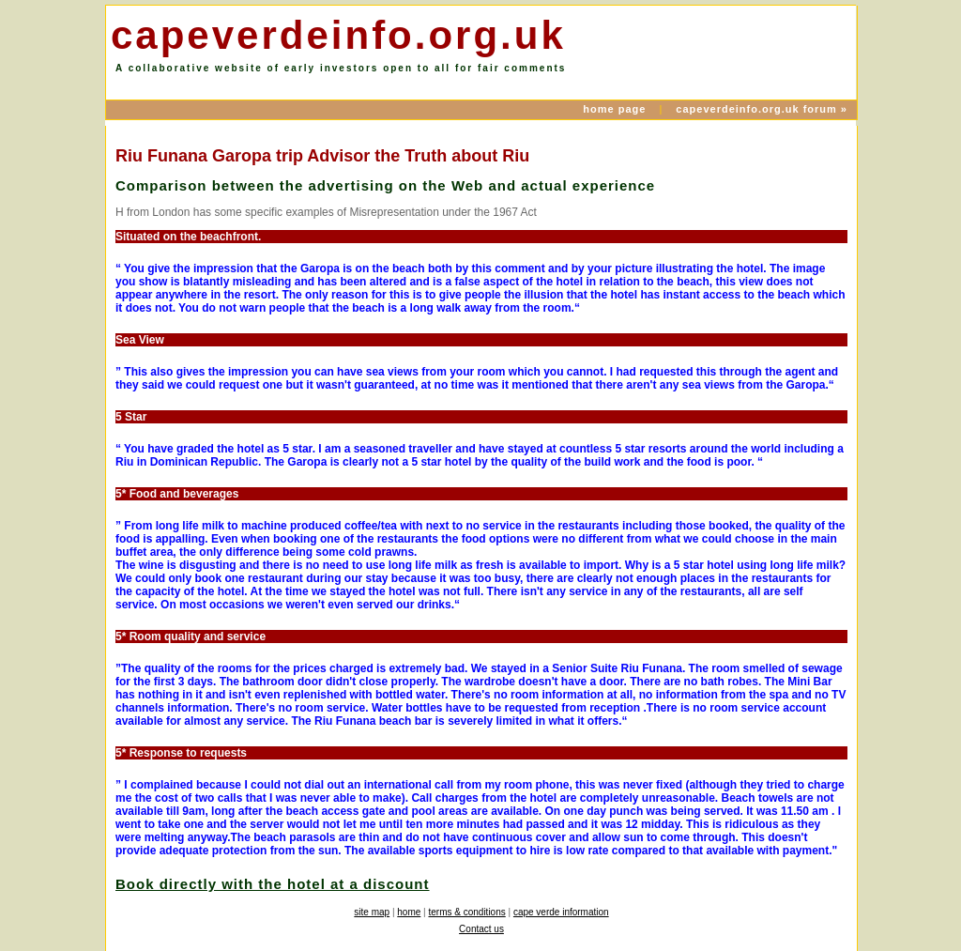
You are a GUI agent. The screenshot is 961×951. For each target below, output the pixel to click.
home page (616, 109)
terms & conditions (466, 912)
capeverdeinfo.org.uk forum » (761, 109)
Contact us (481, 929)
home (408, 912)
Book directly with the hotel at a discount (272, 884)
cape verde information (561, 912)
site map (371, 912)
